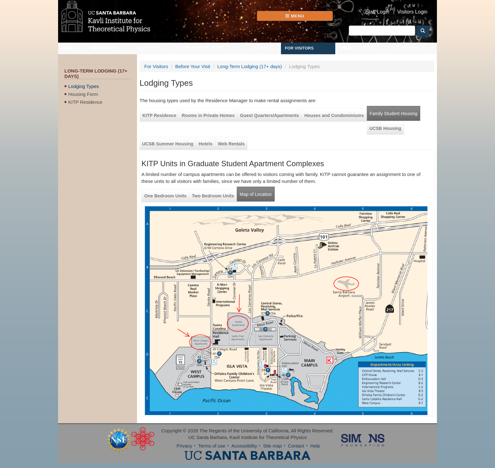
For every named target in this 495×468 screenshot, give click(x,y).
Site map (272, 445)
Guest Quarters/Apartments (269, 115)
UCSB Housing (385, 128)
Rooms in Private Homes (208, 115)
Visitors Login (412, 12)
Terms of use (211, 445)
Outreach (406, 48)
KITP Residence (85, 102)
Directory (104, 48)
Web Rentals (231, 143)
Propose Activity (203, 48)
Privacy (184, 445)
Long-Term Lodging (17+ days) (249, 66)
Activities (149, 48)
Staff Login (377, 12)
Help (315, 445)
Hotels (205, 143)
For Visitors (299, 48)
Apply (260, 48)
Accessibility (244, 445)
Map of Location (255, 194)
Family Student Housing (393, 113)
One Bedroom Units (165, 195)
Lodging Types (83, 86)
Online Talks (354, 48)
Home (68, 48)
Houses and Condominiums (334, 115)
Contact (296, 445)
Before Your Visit (192, 66)
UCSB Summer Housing (167, 143)
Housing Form (83, 94)
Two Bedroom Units (213, 195)
